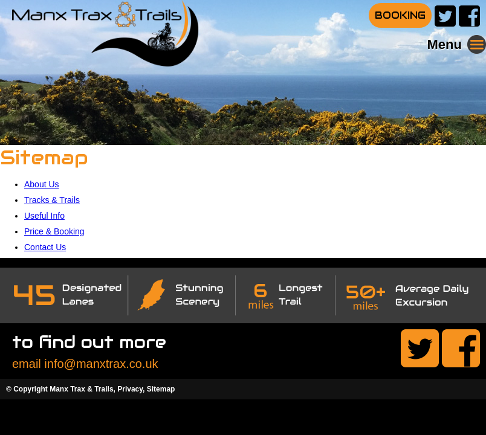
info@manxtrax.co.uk (101, 363)
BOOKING (400, 15)
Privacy (130, 389)
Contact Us (45, 247)
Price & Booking (54, 231)
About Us (41, 184)
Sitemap (161, 389)
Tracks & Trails (52, 200)
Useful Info (44, 216)
